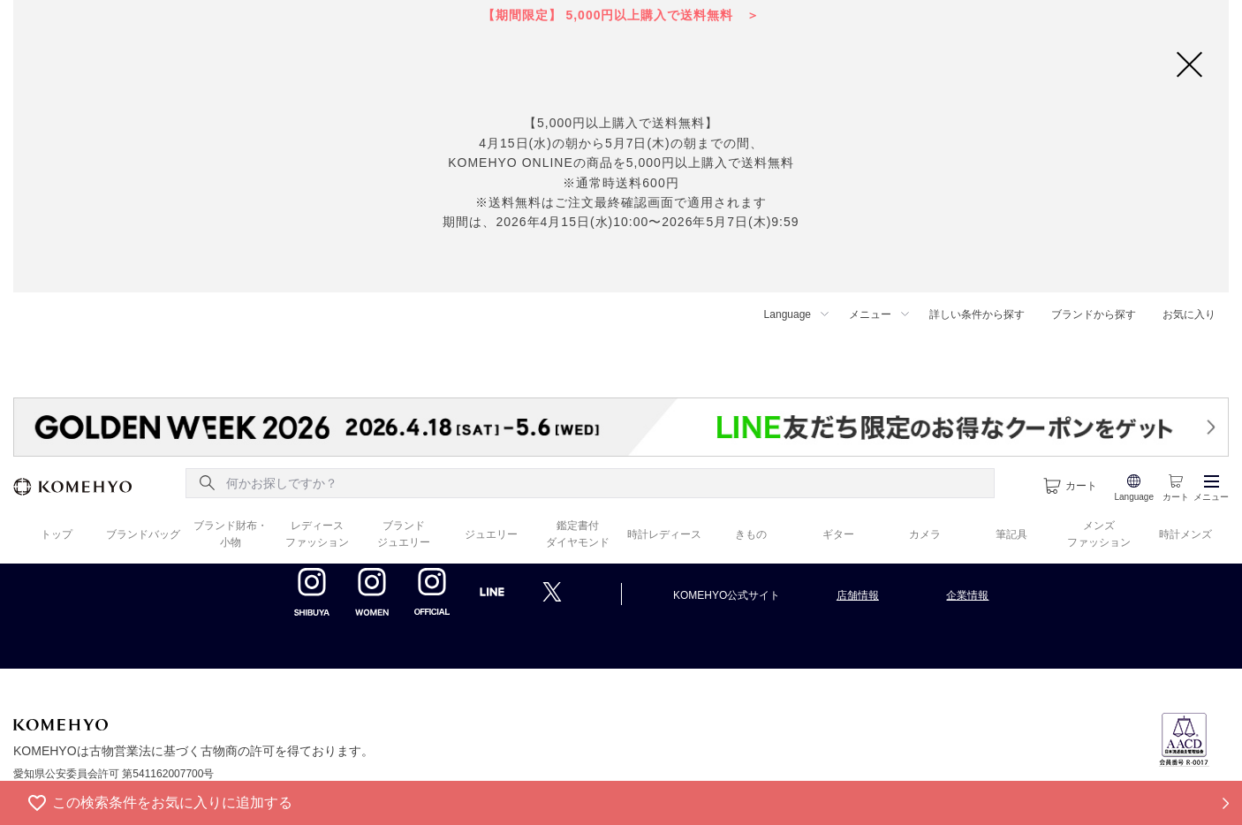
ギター (838, 534)
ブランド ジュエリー (403, 534)
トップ (56, 534)
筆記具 (1011, 534)
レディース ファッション (317, 534)
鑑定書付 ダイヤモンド (578, 534)
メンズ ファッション (1099, 534)
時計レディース (664, 534)
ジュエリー (491, 534)
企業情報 (967, 595)
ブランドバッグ (143, 534)
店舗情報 (858, 595)
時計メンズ (1185, 534)
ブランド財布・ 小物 (230, 534)
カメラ (925, 534)
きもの (751, 534)
